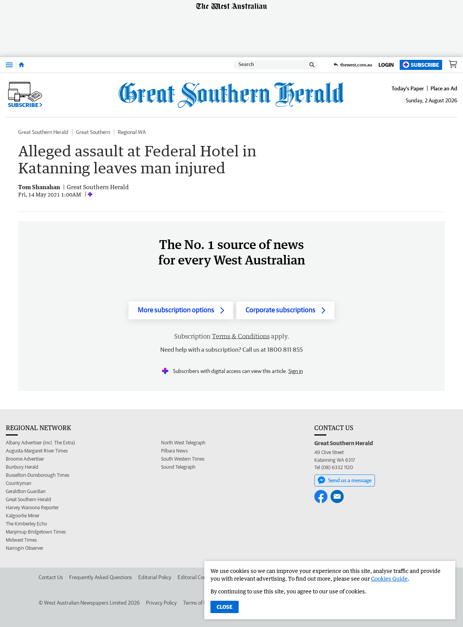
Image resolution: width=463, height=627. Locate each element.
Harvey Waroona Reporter (32, 507)
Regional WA (132, 132)
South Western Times (182, 459)
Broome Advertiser (25, 459)
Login (386, 65)
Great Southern (93, 132)
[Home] (21, 64)
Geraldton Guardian (26, 491)
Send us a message (344, 480)
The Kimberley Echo (26, 524)
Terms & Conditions (241, 336)
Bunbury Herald (22, 467)
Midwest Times (21, 540)
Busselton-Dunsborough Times (37, 475)
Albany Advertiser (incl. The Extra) (40, 443)
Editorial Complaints (200, 577)
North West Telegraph (183, 443)
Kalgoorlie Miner (22, 516)
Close (224, 607)
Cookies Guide (389, 578)
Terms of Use (197, 603)
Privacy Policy (161, 603)
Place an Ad (444, 88)
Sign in (295, 371)
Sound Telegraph (178, 467)
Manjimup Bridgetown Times (36, 532)
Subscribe (421, 64)
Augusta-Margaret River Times (37, 451)
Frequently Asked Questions (100, 577)
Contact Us (51, 577)
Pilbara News (174, 451)
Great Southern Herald (43, 132)
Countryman (18, 483)
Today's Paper (408, 88)
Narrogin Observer (24, 548)
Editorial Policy (154, 577)
